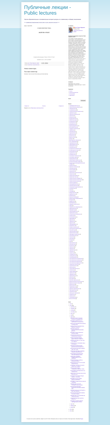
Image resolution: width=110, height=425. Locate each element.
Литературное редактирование (75, 186)
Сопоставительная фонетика (75, 261)
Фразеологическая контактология (75, 281)
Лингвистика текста (73, 176)
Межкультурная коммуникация (75, 198)
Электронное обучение (73, 292)
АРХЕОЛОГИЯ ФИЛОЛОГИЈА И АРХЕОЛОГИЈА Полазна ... (76, 336)
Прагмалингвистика (73, 232)
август (72, 313)
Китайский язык (72, 154)
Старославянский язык (73, 268)
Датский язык (72, 135)
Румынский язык (72, 242)
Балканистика (72, 117)
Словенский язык (72, 255)
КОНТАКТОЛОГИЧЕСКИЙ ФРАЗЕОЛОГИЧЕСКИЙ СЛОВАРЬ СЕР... (77, 387)
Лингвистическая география (74, 178)
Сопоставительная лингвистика (75, 260)
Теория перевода (72, 271)
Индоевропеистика (73, 142)
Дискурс (71, 138)
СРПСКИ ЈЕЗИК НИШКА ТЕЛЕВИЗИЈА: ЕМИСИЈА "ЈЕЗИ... (77, 368)
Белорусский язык (72, 118)
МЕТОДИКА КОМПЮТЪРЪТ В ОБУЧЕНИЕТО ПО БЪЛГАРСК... (77, 321)
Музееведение (72, 202)
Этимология (71, 295)
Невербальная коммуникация (75, 206)
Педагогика (71, 222)
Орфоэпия (71, 219)
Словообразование (73, 257)
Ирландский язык (72, 145)
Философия (71, 278)
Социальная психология (74, 264)
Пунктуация (71, 238)
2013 (71, 409)
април (72, 316)
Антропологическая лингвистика (75, 111)
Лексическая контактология (74, 172)
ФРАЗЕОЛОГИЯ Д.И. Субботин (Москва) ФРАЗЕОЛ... (76, 361)
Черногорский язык (73, 290)
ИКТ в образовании (73, 141)
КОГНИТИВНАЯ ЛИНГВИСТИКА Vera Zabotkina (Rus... (77, 371)
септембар (73, 311)
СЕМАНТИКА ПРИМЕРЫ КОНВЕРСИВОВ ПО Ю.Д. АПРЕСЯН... (76, 357)
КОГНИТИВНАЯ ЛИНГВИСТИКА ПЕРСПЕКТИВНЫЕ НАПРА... (76, 354)
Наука (70, 205)
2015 (71, 303)
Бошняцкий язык (72, 122)
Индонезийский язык (73, 144)
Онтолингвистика (72, 217)
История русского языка (74, 150)
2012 (71, 410)
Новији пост (26, 105)
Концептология (72, 165)
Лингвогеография (72, 182)
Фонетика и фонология (73, 280)
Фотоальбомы (72, 93)
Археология (71, 115)
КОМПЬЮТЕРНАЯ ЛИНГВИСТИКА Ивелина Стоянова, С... (77, 327)
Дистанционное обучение (74, 140)
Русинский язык (72, 244)
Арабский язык (72, 112)
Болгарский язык (72, 121)
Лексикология (72, 171)
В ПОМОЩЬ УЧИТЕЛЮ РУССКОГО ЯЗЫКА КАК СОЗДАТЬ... (77, 366)
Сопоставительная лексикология (75, 258)
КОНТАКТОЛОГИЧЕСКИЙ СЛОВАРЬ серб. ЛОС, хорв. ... (77, 349)
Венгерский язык (72, 124)
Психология (71, 237)
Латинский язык (72, 168)
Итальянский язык (72, 151)
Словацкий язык (72, 254)
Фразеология (71, 284)
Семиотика (71, 248)
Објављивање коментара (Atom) (37, 107)
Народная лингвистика (73, 204)
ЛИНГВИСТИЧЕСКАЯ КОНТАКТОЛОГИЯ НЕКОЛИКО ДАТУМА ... (77, 329)
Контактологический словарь (75, 161)
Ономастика (71, 215)
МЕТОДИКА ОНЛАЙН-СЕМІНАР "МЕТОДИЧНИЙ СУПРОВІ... (76, 401)
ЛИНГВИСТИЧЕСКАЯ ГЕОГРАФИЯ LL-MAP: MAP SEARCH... (78, 391)
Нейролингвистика (73, 208)
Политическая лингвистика (74, 228)
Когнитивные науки (73, 157)
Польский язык (72, 229)
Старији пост (61, 105)
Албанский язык (72, 108)
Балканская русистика (73, 92)
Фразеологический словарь (74, 282)
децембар (73, 306)
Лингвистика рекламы (73, 175)
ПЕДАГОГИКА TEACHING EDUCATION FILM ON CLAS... (78, 374)
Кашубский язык (72, 152)
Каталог (70, 91)
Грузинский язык (72, 132)
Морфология (71, 201)
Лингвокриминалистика (73, 184)
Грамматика (71, 130)
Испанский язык (72, 147)
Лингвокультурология (73, 185)
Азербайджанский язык (73, 105)
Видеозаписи (72, 95)
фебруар (72, 405)
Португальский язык (73, 231)
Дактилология (72, 134)
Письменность (72, 225)
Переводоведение (72, 224)
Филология (71, 277)
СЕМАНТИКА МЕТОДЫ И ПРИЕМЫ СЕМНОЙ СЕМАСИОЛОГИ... (77, 352)
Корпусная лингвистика (74, 166)
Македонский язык (73, 192)
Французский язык (72, 285)
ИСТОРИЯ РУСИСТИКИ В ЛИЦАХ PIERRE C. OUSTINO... (77, 376)
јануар (72, 407)
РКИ (70, 241)
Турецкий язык (72, 274)
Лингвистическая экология (74, 181)
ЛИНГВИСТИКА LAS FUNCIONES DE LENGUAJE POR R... (77, 396)
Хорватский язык (72, 287)
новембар (73, 308)
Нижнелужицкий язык (73, 211)
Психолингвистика (73, 235)
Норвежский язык (72, 212)
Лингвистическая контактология (75, 179)
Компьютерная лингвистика (74, 160)
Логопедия (71, 191)
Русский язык (30, 64)
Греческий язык (72, 131)
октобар (72, 310)
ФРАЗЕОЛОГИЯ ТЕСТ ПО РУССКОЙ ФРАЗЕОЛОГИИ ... (77, 363)
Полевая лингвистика (73, 227)
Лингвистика (71, 174)
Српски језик (71, 267)
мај (71, 315)
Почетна (44, 105)
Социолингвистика (36, 64)
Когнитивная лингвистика (74, 155)
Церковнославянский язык (74, 288)
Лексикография (72, 169)
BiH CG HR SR (72, 298)
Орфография (72, 218)
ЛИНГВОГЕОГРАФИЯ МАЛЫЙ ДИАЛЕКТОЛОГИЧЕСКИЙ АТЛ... (77, 346)
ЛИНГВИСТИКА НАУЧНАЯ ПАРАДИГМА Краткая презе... (76, 384)
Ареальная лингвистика (74, 114)
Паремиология (72, 221)
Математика (71, 195)
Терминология (72, 272)
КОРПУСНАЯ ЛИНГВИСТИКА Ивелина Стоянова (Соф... (78, 324)
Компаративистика (73, 158)
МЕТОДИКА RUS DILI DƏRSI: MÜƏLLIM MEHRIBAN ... (76, 379)
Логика (70, 189)
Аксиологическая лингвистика (75, 107)
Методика (71, 199)
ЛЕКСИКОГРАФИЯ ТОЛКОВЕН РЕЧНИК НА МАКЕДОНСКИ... (76, 319)
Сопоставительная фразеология (75, 262)
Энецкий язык (72, 294)
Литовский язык (72, 188)
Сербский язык (72, 249)
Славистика (71, 252)
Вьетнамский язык (72, 127)
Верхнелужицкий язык (73, 125)
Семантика (71, 247)
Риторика (71, 239)
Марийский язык (72, 194)
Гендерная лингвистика (74, 128)
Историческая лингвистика (74, 148)
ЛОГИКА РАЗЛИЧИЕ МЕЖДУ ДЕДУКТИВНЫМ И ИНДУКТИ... (77, 338)
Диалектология (72, 137)
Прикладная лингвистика (74, 234)
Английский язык (72, 110)
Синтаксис (71, 251)
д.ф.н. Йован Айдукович (80, 27)
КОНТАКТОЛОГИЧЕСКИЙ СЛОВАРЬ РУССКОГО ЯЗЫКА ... (77, 393)
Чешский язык (72, 291)
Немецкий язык (72, 209)
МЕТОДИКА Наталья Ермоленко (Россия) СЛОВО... (76, 333)
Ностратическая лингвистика (75, 214)
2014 (71, 305)
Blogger (81, 418)
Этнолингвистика (72, 297)
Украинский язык (72, 275)
